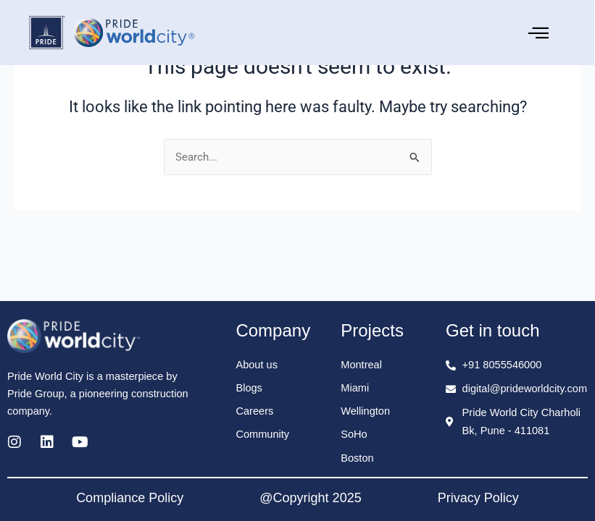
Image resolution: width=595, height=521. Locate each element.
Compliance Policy (129, 498)
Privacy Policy (478, 498)
